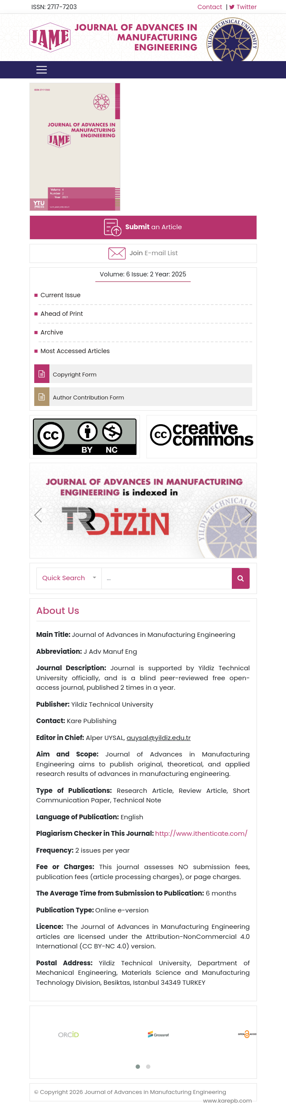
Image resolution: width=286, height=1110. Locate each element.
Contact (210, 7)
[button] (69, 578)
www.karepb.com (227, 1101)
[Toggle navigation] (41, 69)
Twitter (243, 7)
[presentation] (38, 515)
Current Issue (61, 295)
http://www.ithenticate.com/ (201, 833)
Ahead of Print (62, 313)
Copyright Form (65, 373)
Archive (52, 332)
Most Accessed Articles (75, 351)
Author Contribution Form (79, 396)
